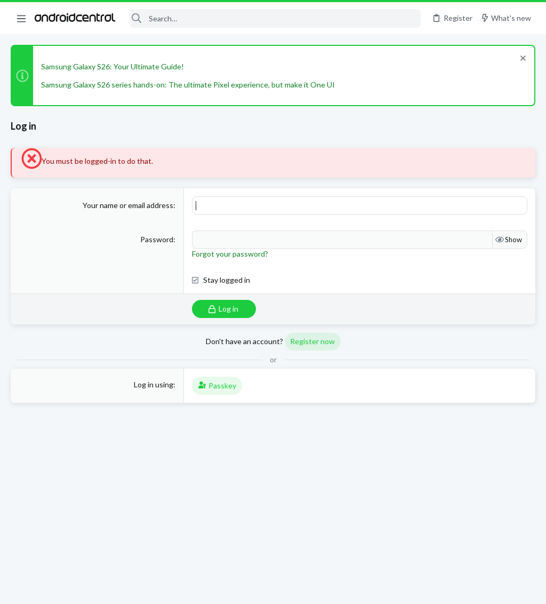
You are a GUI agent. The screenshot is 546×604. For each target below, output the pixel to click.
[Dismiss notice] (521, 59)
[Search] (275, 18)
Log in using (153, 384)
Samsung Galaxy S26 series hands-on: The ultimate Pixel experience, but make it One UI (188, 84)
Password (156, 239)
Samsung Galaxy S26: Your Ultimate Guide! (112, 66)
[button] (21, 18)
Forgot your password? (230, 253)
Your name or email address (128, 205)
